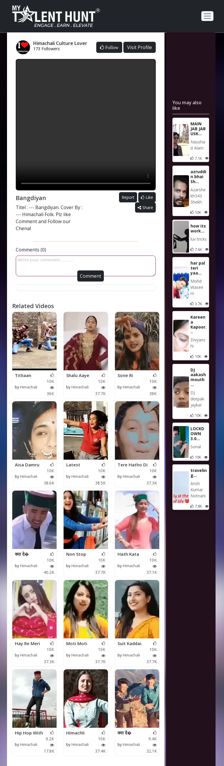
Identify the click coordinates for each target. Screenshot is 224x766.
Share (145, 207)
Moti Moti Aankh (76, 643)
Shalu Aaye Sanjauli (77, 375)
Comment (90, 276)
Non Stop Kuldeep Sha (79, 554)
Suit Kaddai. (130, 643)
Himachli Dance (75, 733)
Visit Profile (139, 47)
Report (128, 197)
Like (147, 197)
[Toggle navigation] (207, 16)
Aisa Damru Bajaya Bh (27, 465)
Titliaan (23, 375)
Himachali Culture (26, 389)
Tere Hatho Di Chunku (133, 465)
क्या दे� (22, 554)
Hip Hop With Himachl (29, 733)
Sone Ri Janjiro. (125, 375)
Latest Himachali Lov (81, 465)
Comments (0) (31, 249)
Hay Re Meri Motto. (27, 643)
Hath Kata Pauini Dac (129, 554)
